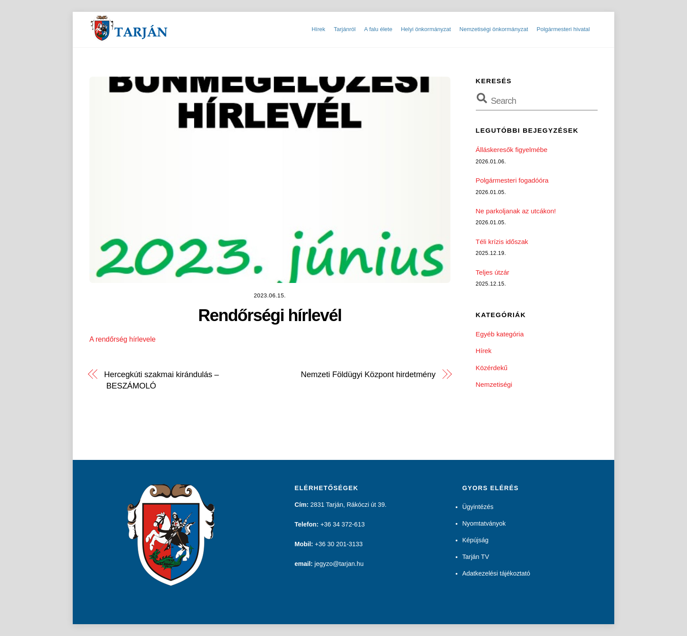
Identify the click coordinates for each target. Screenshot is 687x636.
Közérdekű (492, 367)
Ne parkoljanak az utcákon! (516, 211)
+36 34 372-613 (342, 524)
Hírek (318, 29)
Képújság (475, 540)
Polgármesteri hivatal (563, 29)
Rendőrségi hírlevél (269, 315)
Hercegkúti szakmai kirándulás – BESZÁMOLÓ (161, 380)
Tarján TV (475, 556)
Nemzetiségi (494, 384)
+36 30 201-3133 (339, 544)
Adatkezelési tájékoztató (496, 573)
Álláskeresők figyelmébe (512, 149)
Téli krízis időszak (502, 241)
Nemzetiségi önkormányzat (494, 29)
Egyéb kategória (500, 334)
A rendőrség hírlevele (122, 339)
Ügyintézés (477, 506)
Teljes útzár (493, 272)
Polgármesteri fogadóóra (512, 180)
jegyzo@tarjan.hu (339, 563)
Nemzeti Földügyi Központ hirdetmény (368, 374)
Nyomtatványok (484, 523)
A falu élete (378, 29)
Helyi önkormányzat (426, 29)
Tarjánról (345, 29)
